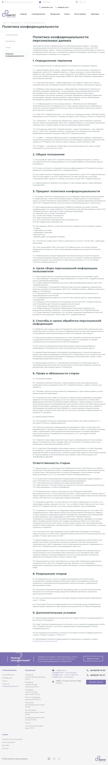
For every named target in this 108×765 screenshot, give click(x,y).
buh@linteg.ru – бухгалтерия (63, 677)
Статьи (4, 681)
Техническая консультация (12, 739)
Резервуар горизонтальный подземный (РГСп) (32, 684)
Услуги (5, 735)
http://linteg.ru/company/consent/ (45, 641)
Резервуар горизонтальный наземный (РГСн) (35, 677)
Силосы (28, 723)
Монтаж (5, 748)
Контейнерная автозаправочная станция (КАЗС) (35, 712)
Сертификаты (7, 678)
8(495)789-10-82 (47, 7)
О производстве (9, 670)
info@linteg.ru (46, 2)
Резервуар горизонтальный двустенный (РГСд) (32, 692)
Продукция (30, 670)
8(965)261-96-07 (63, 7)
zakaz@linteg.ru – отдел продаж (64, 673)
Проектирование (8, 742)
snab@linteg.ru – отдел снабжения (65, 675)
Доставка (5, 745)
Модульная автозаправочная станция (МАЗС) (35, 705)
